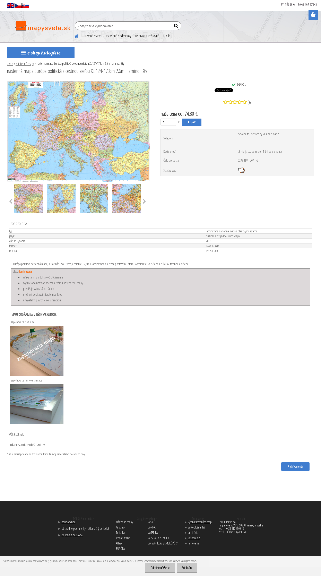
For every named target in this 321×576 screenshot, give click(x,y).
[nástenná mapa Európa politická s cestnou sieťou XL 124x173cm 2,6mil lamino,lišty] (78, 82)
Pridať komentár (295, 466)
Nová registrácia (308, 4)
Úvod (10, 63)
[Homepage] (73, 35)
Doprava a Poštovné (147, 35)
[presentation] (11, 201)
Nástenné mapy (25, 63)
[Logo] (42, 26)
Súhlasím (187, 568)
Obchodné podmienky (118, 35)
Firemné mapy (92, 35)
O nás (166, 35)
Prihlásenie (288, 4)
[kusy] (168, 122)
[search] (176, 26)
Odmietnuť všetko (160, 568)
